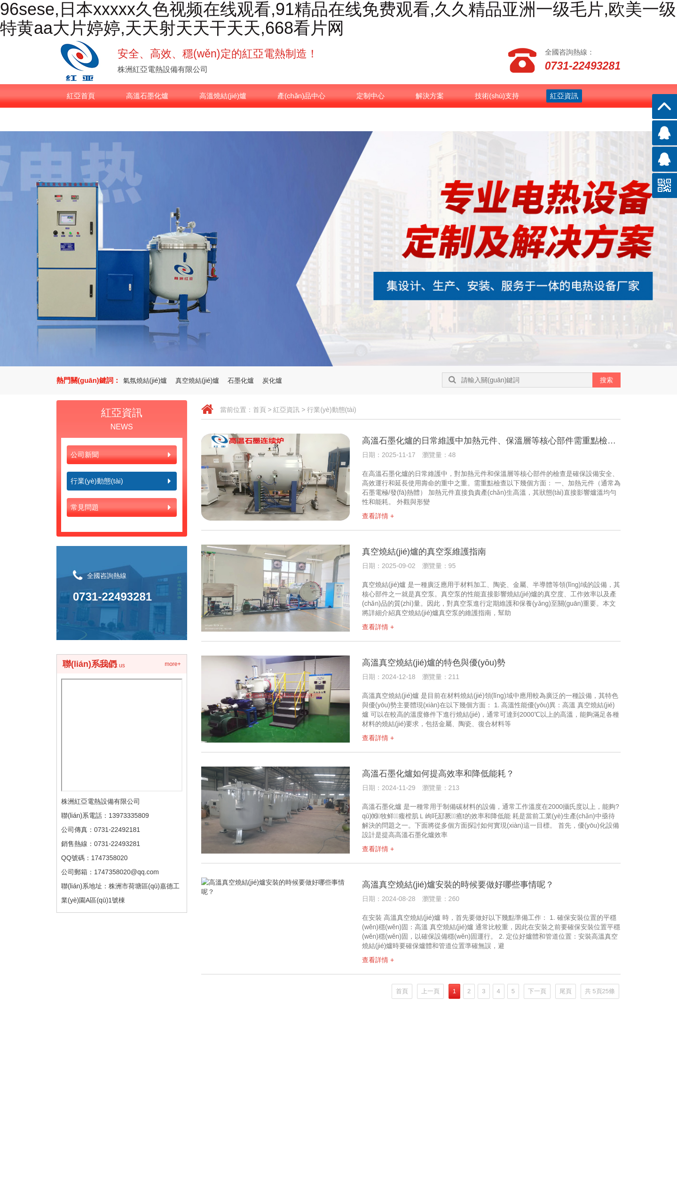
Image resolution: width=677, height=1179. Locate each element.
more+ (173, 664)
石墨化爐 (241, 380)
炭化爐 (272, 380)
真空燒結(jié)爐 (197, 380)
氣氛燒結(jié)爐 (145, 380)
